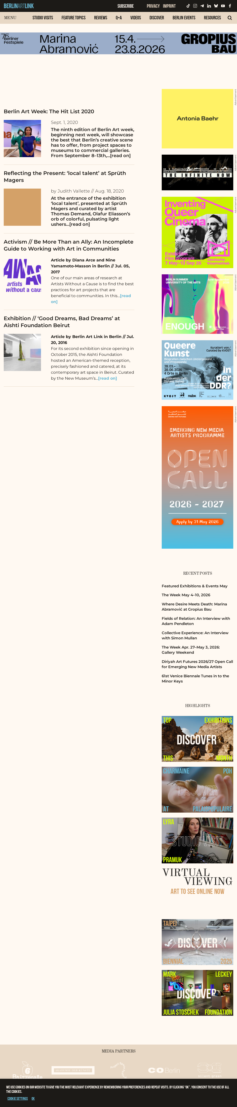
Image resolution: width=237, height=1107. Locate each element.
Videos (135, 17)
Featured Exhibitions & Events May (195, 586)
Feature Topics (73, 17)
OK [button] (33, 1098)
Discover (157, 17)
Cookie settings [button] (17, 1098)
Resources (212, 17)
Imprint (169, 6)
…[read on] (119, 155)
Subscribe (126, 6)
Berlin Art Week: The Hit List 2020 (49, 111)
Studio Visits (43, 17)
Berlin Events (184, 17)
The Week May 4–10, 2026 (186, 595)
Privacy (153, 6)
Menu (10, 18)
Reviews (100, 17)
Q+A (119, 17)
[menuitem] (43, 20)
